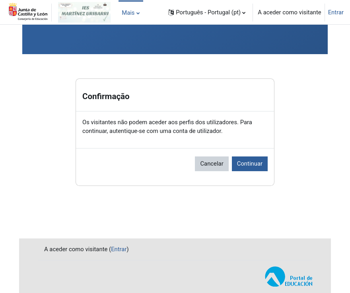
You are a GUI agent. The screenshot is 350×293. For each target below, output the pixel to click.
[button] (207, 12)
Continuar (249, 163)
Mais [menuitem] (128, 12)
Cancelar (211, 163)
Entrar (336, 12)
